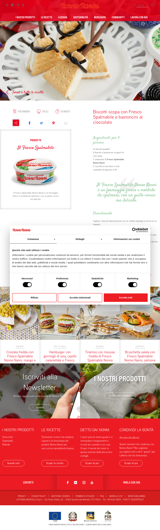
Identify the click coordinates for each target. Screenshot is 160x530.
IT (153, 5)
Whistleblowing (136, 496)
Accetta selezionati (80, 297)
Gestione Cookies (60, 496)
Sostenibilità (80, 17)
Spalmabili (7, 441)
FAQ (102, 496)
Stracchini (7, 437)
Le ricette (46, 17)
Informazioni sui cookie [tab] (127, 239)
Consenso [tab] (33, 239)
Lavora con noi (139, 17)
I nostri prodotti (25, 17)
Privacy (22, 496)
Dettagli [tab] (80, 239)
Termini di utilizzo (85, 496)
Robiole (6, 444)
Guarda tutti (13, 463)
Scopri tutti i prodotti (120, 395)
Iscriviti (40, 407)
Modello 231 (115, 496)
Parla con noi (131, 482)
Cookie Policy (38, 496)
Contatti (28, 482)
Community (118, 17)
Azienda (62, 17)
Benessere (100, 17)
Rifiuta (34, 297)
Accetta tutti (126, 297)
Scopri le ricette (54, 463)
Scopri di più (92, 463)
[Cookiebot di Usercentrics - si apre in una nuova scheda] (134, 230)
